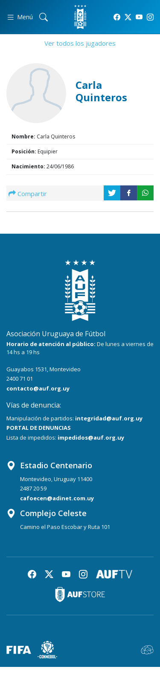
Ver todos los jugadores (80, 43)
